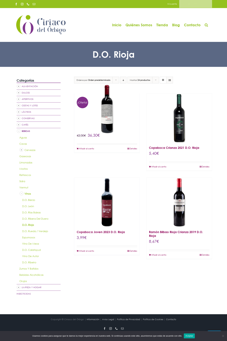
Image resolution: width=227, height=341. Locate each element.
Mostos (23, 168)
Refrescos (25, 175)
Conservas (28, 118)
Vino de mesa (30, 243)
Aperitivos (27, 99)
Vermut (23, 187)
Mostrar (140, 80)
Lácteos (26, 112)
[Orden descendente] (123, 80)
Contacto (171, 319)
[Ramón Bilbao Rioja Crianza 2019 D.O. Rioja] (179, 202)
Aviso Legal (108, 319)
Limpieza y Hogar (31, 287)
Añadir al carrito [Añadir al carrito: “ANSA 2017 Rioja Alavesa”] (86, 148)
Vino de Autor (30, 256)
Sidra (22, 181)
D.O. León (28, 206)
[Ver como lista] (169, 80)
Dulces (26, 92)
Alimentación (30, 86)
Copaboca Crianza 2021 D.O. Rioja (174, 147)
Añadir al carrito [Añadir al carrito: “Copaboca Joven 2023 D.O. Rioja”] (86, 251)
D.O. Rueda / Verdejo (35, 231)
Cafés (25, 124)
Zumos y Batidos (28, 268)
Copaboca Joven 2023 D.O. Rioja (101, 232)
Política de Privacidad (128, 319)
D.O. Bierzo (28, 200)
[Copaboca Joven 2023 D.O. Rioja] (107, 202)
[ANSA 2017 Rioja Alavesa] (107, 108)
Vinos (27, 193)
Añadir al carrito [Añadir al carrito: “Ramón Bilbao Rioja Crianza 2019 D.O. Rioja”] (158, 254)
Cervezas (29, 150)
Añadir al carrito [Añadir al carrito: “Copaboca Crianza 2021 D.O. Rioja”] (158, 166)
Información (93, 319)
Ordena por (93, 80)
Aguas (23, 137)
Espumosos (28, 237)
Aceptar (189, 336)
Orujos (23, 281)
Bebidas (26, 131)
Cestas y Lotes (30, 105)
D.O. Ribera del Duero (35, 218)
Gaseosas (25, 156)
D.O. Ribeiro (29, 262)
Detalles (133, 148)
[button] (206, 25)
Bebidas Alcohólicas (31, 274)
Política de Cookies (153, 319)
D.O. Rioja (28, 225)
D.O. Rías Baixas (31, 212)
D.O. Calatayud (31, 249)
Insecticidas (24, 293)
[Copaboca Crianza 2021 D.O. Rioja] (179, 118)
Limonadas (25, 162)
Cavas (23, 143)
